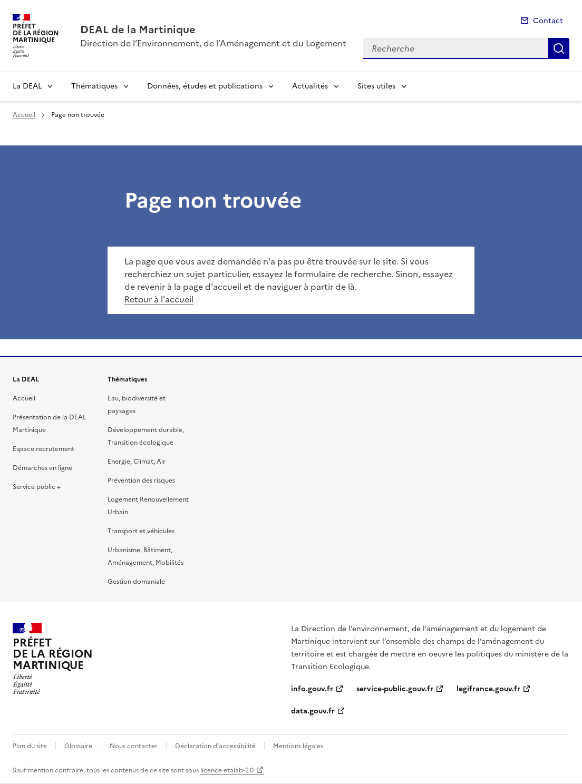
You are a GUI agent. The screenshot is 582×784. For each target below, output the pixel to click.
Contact (548, 20)
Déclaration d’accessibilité (215, 746)
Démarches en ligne (42, 468)
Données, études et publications (205, 86)
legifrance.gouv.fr (488, 688)
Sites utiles (376, 86)
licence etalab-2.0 (227, 770)
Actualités (310, 86)
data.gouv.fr (313, 711)
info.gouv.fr (312, 688)
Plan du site (30, 746)
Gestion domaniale (136, 581)
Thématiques (94, 86)
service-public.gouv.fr (394, 688)
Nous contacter (134, 746)
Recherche (558, 48)
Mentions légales (298, 746)
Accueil (24, 115)
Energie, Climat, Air (137, 461)
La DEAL (27, 86)
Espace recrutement (43, 449)
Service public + (37, 487)
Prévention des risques (141, 480)
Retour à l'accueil (158, 299)
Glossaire (78, 746)
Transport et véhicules (141, 531)
